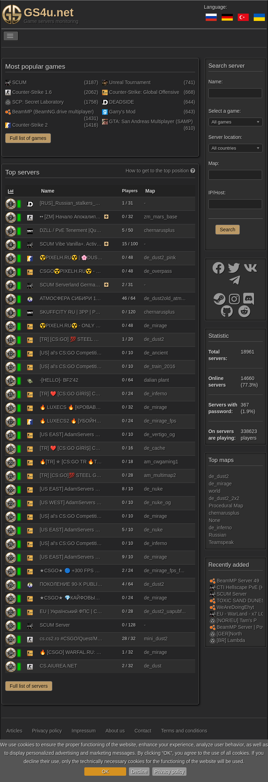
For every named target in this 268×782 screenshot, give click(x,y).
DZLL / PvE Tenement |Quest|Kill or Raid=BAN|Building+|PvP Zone (71, 230)
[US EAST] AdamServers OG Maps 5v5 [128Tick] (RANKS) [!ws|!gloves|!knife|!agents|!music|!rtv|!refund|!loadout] (71, 434)
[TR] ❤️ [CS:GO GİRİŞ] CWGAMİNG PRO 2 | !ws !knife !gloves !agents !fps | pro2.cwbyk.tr (71, 448)
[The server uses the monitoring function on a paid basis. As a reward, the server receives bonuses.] (106, 217)
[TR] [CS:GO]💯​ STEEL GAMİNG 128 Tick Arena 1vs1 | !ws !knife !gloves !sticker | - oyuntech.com (71, 475)
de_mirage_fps (160, 421)
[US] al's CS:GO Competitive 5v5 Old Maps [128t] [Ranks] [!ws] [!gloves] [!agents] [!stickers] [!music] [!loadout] (71, 366)
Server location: (225, 137)
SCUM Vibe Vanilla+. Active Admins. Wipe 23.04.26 (71, 244)
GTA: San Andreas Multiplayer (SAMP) (147, 121)
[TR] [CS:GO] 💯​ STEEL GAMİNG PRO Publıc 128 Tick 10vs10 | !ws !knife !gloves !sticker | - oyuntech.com (71, 339)
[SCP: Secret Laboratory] (212, 620)
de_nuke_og (157, 502)
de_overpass (158, 271)
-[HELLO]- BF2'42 (59, 380)
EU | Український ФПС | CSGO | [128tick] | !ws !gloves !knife (71, 611)
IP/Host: (217, 192)
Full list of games (28, 138)
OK (105, 771)
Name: (215, 81)
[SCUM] (30, 244)
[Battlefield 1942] (30, 380)
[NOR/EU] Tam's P (237, 620)
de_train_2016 (159, 366)
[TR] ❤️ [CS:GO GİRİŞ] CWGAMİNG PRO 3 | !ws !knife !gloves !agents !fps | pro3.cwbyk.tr (71, 393)
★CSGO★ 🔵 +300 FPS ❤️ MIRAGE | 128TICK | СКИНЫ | (71, 570)
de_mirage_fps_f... (164, 570)
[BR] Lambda (231, 640)
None (214, 520)
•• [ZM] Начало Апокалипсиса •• (71, 216)
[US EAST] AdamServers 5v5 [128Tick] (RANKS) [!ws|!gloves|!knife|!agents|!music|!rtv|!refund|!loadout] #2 (71, 529)
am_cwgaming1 (161, 461)
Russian (218, 535)
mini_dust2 (156, 638)
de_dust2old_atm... (164, 298)
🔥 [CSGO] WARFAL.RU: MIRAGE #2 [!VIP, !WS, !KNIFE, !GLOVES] (71, 652)
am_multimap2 (160, 475)
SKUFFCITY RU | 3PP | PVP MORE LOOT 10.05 (71, 312)
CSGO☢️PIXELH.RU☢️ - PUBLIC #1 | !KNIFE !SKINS (71, 271)
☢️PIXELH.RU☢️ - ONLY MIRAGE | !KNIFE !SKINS (71, 325)
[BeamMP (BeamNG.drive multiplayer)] (212, 580)
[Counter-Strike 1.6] (30, 217)
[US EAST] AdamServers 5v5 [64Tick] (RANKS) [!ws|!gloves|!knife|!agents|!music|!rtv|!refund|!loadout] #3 (71, 557)
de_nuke (153, 489)
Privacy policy (169, 771)
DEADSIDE (118, 102)
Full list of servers (29, 686)
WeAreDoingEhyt (235, 607)
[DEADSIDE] (30, 204)
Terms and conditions (184, 730)
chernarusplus (159, 230)
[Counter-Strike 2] (30, 258)
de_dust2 (154, 339)
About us (115, 730)
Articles (14, 730)
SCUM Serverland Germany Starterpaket (71, 285)
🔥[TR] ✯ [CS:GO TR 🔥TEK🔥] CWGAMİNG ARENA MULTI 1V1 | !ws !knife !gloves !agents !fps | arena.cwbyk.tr (71, 461)
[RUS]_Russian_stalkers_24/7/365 (71, 203)
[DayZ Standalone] (30, 231)
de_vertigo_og (159, 434)
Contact (143, 730)
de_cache (154, 448)
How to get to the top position (160, 170)
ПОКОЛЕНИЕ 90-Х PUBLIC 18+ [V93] (71, 584)
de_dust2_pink (160, 257)
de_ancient (156, 353)
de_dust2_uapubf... (165, 611)
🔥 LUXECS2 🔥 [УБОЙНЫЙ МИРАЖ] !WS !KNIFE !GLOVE (71, 421)
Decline (139, 771)
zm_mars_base (160, 216)
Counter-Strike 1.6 (28, 92)
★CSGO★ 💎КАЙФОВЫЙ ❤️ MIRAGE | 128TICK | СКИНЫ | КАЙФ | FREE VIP (71, 598)
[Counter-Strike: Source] (30, 299)
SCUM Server (55, 625)
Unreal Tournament (126, 82)
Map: (213, 163)
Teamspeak (221, 542)
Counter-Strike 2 (26, 125)
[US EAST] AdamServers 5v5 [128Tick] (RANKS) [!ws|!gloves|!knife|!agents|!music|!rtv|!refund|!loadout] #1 (71, 489)
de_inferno (155, 393)
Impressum (84, 730)
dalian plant (156, 380)
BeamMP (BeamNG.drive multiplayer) (49, 111)
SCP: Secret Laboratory (34, 102)
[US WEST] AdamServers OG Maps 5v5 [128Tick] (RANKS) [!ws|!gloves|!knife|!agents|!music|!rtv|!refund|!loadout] (71, 502)
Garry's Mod (119, 111)
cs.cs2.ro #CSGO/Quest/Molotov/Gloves (71, 638)
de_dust (152, 666)
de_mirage (155, 325)
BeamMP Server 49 (238, 580)
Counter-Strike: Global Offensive (140, 92)
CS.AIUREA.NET (58, 666)
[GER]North (229, 633)
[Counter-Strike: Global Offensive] (30, 272)
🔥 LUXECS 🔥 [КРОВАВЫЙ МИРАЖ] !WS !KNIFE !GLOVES (71, 407)
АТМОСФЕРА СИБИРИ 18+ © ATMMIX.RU (71, 298)
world (214, 491)
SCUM (15, 82)
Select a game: (224, 111)
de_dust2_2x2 (224, 498)
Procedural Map (226, 505)
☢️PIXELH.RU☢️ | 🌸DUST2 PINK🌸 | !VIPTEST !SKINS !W (71, 257)
